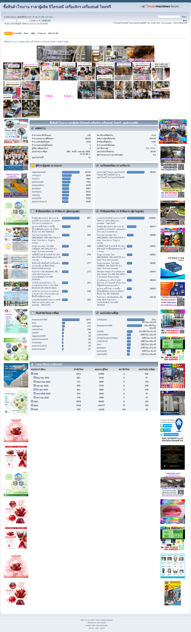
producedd (101, 351)
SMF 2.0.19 (85, 620)
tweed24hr (36, 198)
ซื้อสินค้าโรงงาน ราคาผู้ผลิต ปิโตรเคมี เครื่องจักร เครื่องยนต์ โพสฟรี (57, 7)
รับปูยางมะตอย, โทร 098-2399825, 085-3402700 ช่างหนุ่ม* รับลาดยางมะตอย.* (44, 249)
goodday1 (36, 188)
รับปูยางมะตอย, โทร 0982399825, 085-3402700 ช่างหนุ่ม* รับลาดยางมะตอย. (111, 257)
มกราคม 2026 (42, 398)
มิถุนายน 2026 (42, 378)
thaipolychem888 (39, 320)
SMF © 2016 (95, 620)
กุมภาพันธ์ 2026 (43, 394)
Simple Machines (106, 620)
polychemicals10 (39, 201)
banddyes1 (37, 192)
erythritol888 (102, 335)
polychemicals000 (40, 339)
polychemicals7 (39, 349)
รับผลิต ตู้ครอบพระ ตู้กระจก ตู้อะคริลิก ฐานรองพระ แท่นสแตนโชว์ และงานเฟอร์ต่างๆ (46, 220)
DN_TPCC (151, 148)
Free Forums (101, 623)
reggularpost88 (38, 172)
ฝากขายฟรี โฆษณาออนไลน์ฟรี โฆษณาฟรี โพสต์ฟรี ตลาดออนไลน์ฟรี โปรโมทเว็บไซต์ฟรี (110, 175)
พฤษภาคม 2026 (43, 382)
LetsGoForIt (37, 329)
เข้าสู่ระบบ (36, 17)
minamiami (37, 342)
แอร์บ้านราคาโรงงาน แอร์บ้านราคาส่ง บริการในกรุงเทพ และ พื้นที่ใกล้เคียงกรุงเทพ (45, 294)
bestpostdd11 (38, 185)
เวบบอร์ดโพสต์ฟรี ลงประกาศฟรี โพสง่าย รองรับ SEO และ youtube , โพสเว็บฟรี (46, 302)
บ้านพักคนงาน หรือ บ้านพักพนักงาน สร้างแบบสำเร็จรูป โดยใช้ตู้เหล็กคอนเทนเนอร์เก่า (111, 283)
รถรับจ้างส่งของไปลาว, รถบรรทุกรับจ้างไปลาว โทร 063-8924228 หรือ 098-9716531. (45, 285)
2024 (36, 405)
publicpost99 (37, 182)
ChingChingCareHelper (107, 338)
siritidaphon (37, 326)
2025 (36, 402)
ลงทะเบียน (49, 17)
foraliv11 (36, 179)
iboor (34, 323)
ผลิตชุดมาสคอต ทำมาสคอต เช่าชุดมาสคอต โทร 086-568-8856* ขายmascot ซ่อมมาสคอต (111, 274)
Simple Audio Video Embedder (97, 625)
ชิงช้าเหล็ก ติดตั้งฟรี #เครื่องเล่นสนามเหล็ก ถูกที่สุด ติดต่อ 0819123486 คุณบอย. (46, 266)
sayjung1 (36, 195)
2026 (36, 374)
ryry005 (35, 333)
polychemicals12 (39, 346)
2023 (36, 409)
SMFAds (91, 623)
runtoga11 (36, 175)
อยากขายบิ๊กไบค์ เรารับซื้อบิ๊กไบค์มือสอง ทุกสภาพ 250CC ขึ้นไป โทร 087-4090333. (45, 229)
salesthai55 (102, 354)
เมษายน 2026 (42, 386)
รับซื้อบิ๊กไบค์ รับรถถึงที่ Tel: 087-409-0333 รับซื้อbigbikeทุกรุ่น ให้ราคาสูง (46, 257)
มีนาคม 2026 (42, 390)
